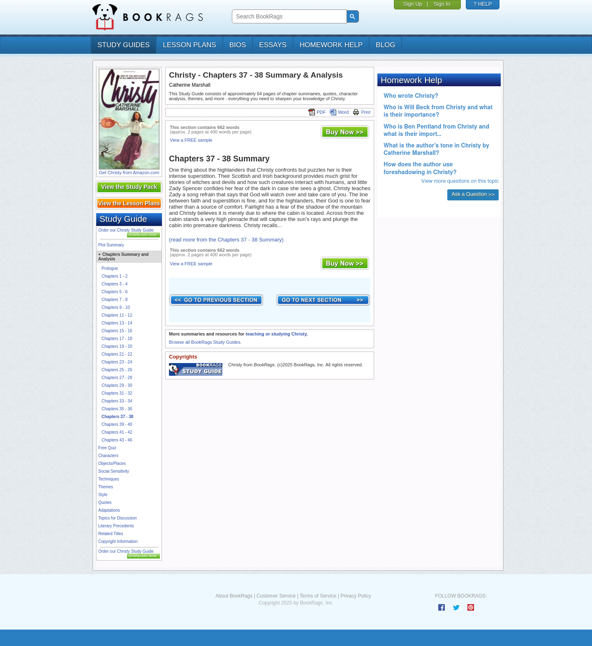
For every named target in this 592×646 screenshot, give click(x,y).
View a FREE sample (191, 140)
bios (237, 45)
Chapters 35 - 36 (117, 409)
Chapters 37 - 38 (117, 416)
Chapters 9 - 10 (116, 307)
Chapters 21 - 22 (117, 354)
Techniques (108, 479)
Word (339, 112)
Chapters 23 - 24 (117, 362)
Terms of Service (318, 596)
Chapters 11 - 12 (117, 315)
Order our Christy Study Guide (126, 230)
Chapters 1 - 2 (114, 276)
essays (273, 45)
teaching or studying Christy (275, 333)
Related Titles (110, 533)
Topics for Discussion (117, 518)
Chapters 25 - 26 (117, 370)
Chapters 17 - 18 (117, 338)
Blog (385, 45)
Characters (108, 455)
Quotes (104, 502)
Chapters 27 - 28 (117, 377)
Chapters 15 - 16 (117, 331)
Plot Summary (111, 245)
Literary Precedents (116, 526)
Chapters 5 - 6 (114, 292)
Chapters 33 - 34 (117, 401)
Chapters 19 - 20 (117, 346)
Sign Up (412, 4)
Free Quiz (107, 448)
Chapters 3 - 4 (114, 284)
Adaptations (109, 510)
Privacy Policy (355, 596)
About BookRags (233, 596)
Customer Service (276, 596)
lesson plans (189, 45)
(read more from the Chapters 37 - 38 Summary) (226, 240)
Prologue (110, 268)
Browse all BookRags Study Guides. (205, 342)
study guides (123, 45)
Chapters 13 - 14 (117, 323)
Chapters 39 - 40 (117, 424)
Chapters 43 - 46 (117, 440)
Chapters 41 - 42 (117, 432)
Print (361, 112)
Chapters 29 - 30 (117, 385)
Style (102, 494)
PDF (317, 112)
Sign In (442, 4)
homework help (331, 45)
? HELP (483, 4)
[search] (288, 16)
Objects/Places (112, 463)
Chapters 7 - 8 (114, 299)
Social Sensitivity (113, 471)
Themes (105, 487)
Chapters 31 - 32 (117, 393)
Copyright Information (118, 541)
